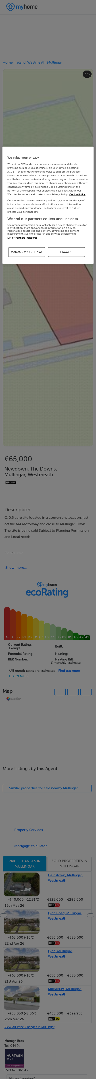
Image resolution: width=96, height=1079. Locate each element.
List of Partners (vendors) (22, 237)
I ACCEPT (66, 252)
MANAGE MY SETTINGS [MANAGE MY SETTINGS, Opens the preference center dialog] (27, 252)
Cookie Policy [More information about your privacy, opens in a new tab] (77, 194)
